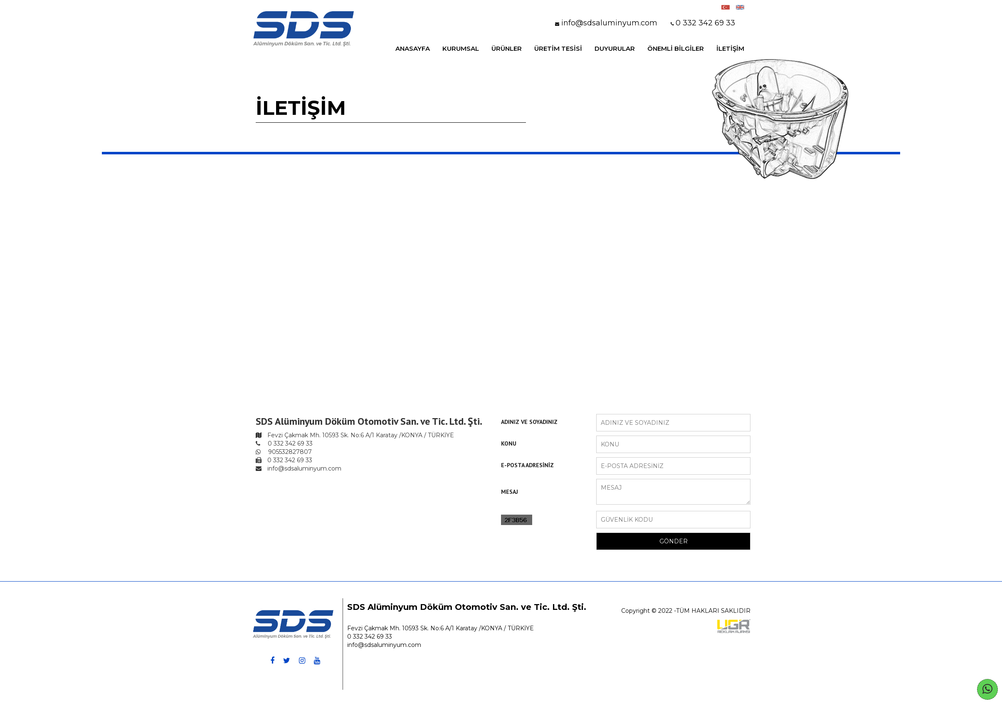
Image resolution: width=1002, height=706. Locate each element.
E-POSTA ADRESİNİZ (527, 465)
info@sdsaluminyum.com (384, 645)
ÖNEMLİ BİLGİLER (675, 48)
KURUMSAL (460, 48)
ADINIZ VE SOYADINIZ (529, 422)
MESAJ (509, 491)
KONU (508, 443)
